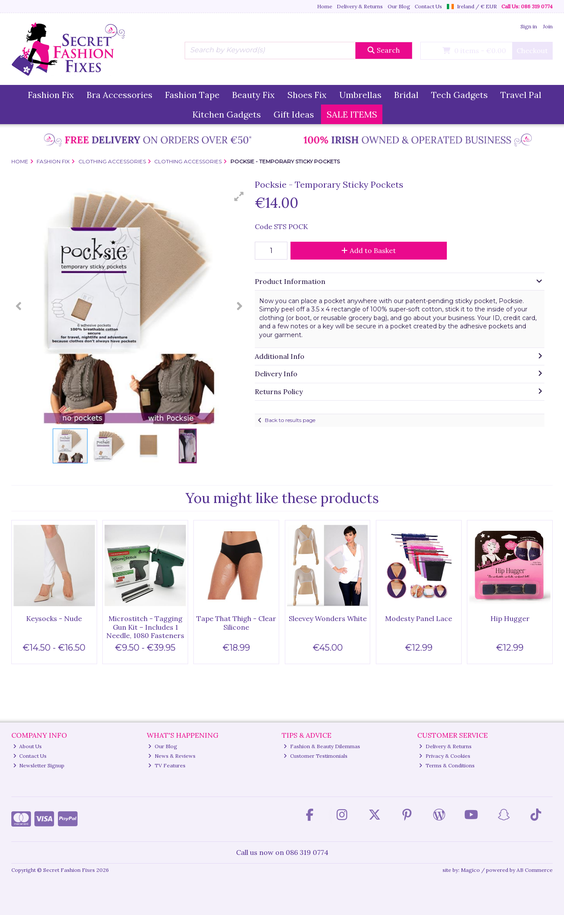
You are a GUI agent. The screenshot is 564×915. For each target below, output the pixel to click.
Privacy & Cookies (444, 756)
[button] (239, 196)
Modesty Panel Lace (418, 618)
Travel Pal (520, 94)
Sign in (528, 26)
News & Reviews (172, 756)
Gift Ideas (294, 114)
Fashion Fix (51, 94)
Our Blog (399, 6)
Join (548, 26)
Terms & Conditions (447, 765)
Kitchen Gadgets (227, 114)
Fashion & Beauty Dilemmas (322, 746)
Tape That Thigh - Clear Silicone (236, 622)
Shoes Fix (307, 94)
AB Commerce (535, 870)
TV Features (167, 765)
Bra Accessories (119, 94)
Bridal (406, 94)
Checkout (532, 50)
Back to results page (290, 420)
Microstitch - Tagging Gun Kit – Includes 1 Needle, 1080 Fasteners (145, 626)
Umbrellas (360, 94)
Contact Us (428, 6)
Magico (470, 870)
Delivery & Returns (360, 6)
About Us (27, 746)
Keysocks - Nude (54, 618)
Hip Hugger (510, 618)
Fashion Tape (192, 94)
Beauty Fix (253, 94)
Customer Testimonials (316, 756)
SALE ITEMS (352, 114)
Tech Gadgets (459, 94)
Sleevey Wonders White (328, 618)
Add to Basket (368, 250)
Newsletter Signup (39, 765)
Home (324, 6)
